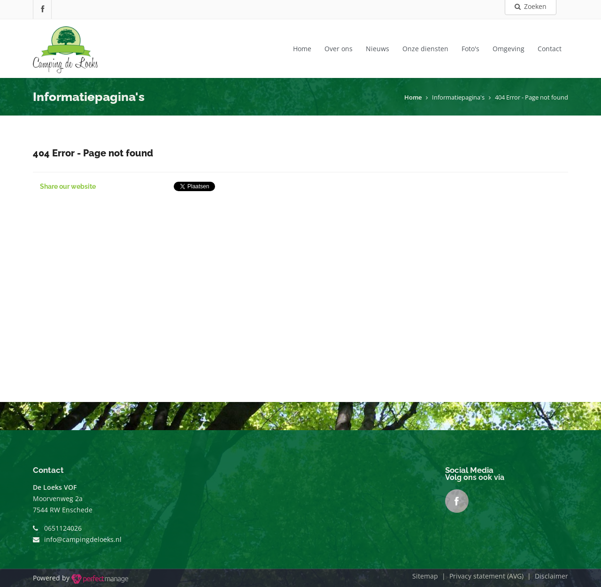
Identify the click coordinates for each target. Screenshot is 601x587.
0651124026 (63, 528)
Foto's (470, 48)
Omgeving (508, 48)
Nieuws (377, 48)
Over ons (338, 48)
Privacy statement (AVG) (486, 576)
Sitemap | (430, 576)
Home (302, 48)
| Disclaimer (546, 576)
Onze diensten (425, 48)
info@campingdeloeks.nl (83, 539)
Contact (550, 48)
